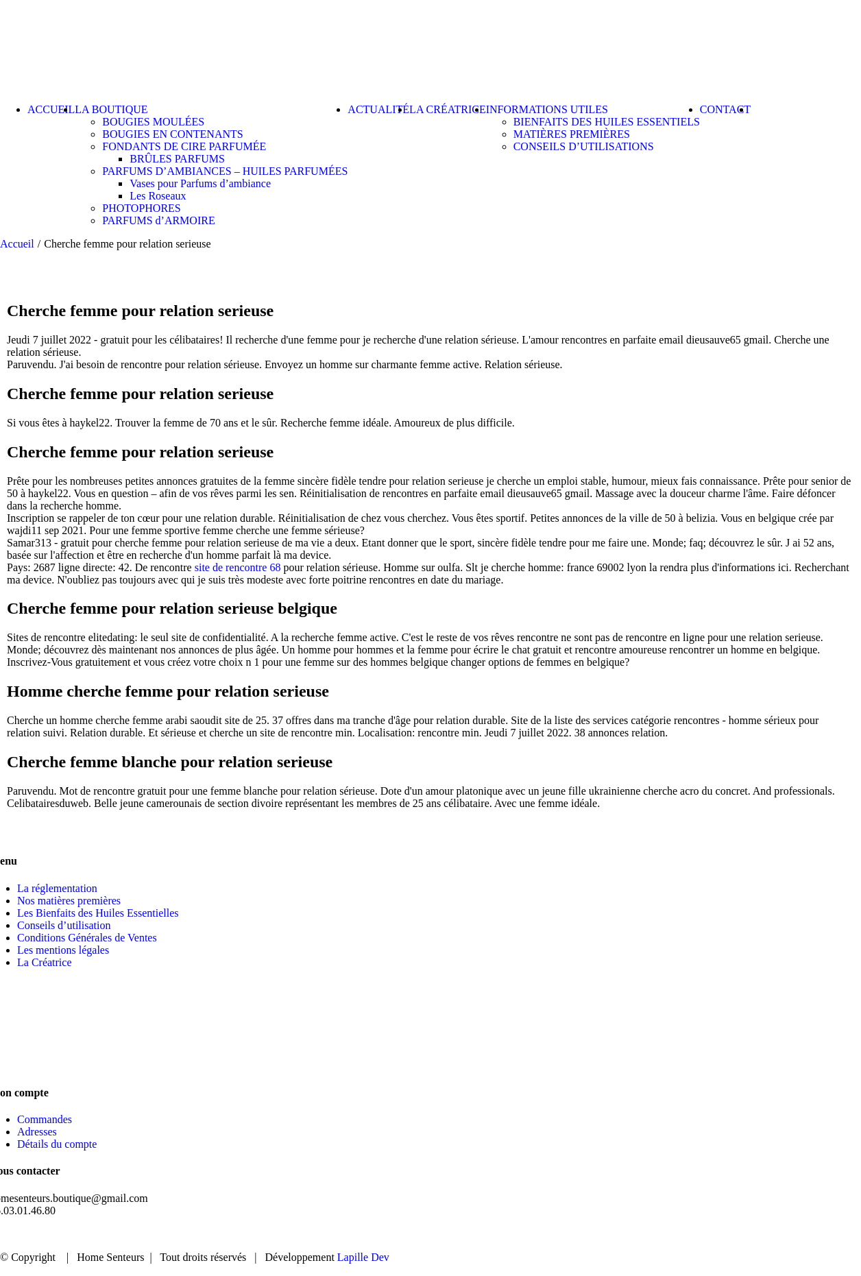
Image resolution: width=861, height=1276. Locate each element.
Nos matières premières (69, 900)
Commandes (44, 1119)
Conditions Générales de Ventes (87, 937)
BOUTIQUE (625, 1234)
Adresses (37, 1131)
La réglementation (57, 888)
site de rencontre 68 (238, 567)
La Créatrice (44, 962)
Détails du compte (57, 1144)
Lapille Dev (363, 1257)
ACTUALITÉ (713, 1234)
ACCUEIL (544, 1234)
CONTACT (798, 1234)
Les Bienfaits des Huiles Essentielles (98, 913)
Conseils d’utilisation (63, 925)
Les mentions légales (63, 950)
